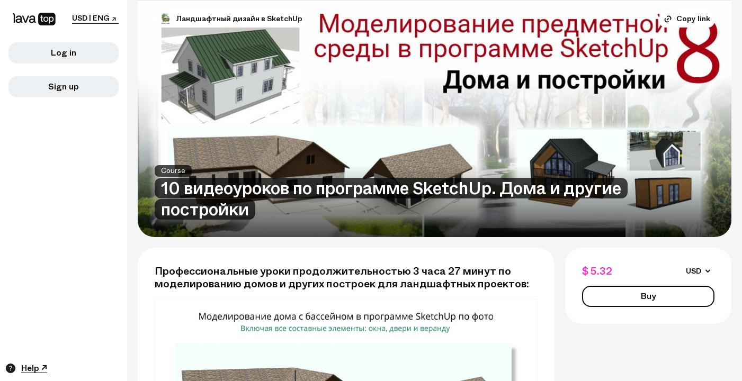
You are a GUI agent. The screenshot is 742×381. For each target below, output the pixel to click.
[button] (165, 19)
